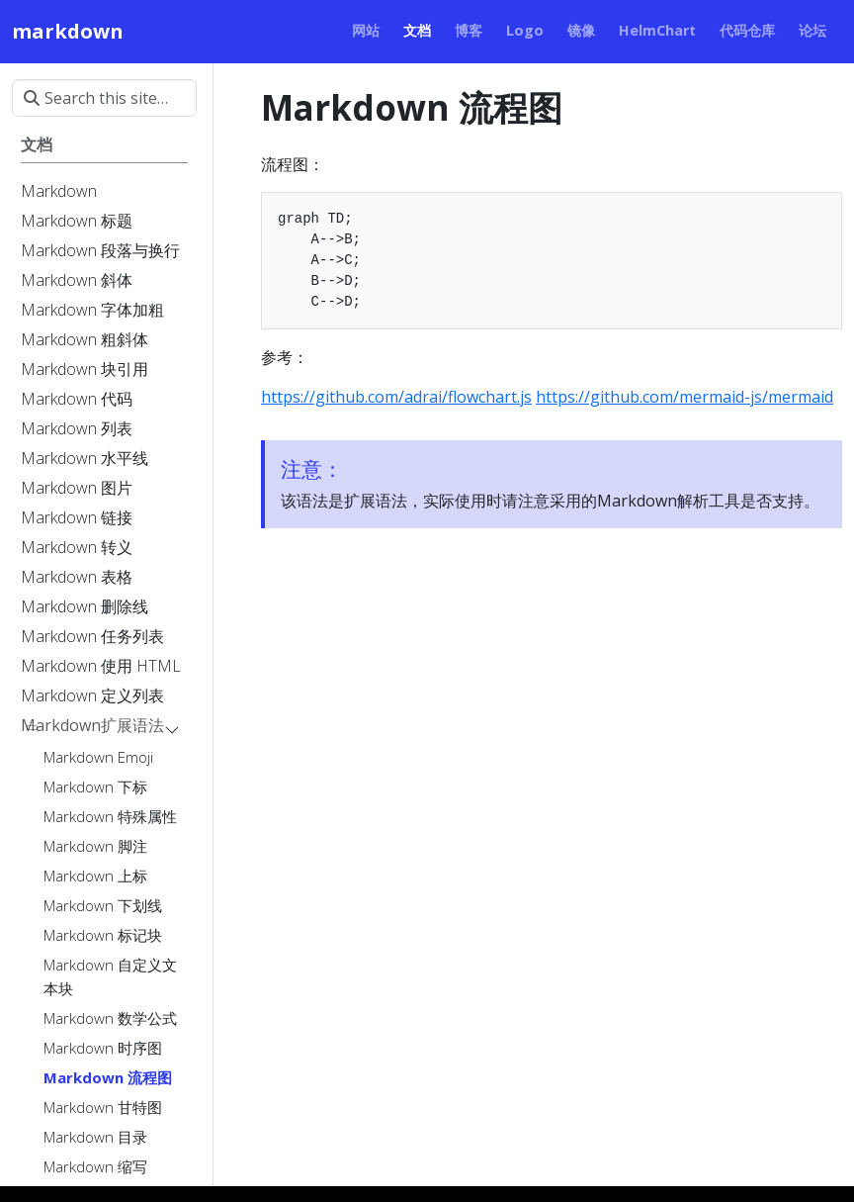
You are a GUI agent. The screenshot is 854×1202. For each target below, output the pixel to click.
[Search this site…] (104, 98)
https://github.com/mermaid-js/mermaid (684, 397)
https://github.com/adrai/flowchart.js (396, 397)
